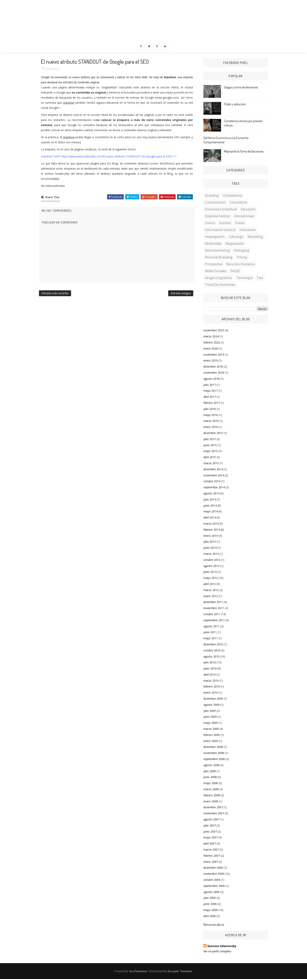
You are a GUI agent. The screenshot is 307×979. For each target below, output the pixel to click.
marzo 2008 (211, 789)
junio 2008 (210, 777)
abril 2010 (209, 674)
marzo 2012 (211, 590)
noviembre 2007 (213, 813)
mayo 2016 (210, 415)
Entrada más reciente (55, 293)
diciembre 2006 (213, 867)
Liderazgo (236, 236)
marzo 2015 (211, 463)
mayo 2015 (210, 451)
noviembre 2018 (213, 372)
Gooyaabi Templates (180, 971)
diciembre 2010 (213, 644)
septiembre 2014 (214, 487)
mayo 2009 (210, 723)
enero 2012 (210, 596)
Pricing (242, 257)
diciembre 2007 (213, 807)
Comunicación (215, 202)
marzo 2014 (211, 523)
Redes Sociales (215, 271)
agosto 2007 (211, 819)
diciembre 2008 (213, 747)
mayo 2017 (210, 390)
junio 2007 (210, 831)
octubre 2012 (211, 560)
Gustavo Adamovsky (221, 946)
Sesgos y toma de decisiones (241, 87)
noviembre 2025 (213, 330)
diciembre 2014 (213, 469)
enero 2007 (210, 862)
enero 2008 (210, 801)
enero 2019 (210, 360)
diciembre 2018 (213, 366)
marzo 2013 (211, 554)
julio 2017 (209, 385)
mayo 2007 (210, 837)
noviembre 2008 (213, 753)
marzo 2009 (211, 729)
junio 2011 (210, 632)
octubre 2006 (211, 880)
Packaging (241, 250)
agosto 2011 (211, 626)
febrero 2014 (211, 529)
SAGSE (235, 271)
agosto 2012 (211, 566)
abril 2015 (209, 457)
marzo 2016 (211, 421)
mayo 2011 (210, 638)
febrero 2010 (211, 686)
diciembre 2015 (213, 433)
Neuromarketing (217, 250)
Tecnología (244, 278)
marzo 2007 (211, 849)
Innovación (247, 230)
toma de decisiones (220, 284)
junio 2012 (210, 572)
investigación (215, 236)
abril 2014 (209, 517)
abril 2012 (209, 584)
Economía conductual (221, 209)
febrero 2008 (211, 795)
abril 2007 (209, 843)
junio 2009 (210, 716)
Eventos (225, 223)
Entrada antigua (181, 293)
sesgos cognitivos (218, 278)
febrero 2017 (211, 403)
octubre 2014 (211, 481)
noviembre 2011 (213, 608)
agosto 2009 (211, 705)
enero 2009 (210, 741)
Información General (220, 230)
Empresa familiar (217, 216)
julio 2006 (209, 898)
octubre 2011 (211, 614)
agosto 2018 (211, 379)
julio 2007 (209, 825)
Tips (260, 278)
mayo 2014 (210, 511)
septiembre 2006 (214, 886)
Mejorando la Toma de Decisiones (244, 151)
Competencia (232, 195)
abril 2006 (209, 916)
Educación (248, 209)
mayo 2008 (210, 783)
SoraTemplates (138, 971)
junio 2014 (210, 505)
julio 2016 (209, 409)
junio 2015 (210, 445)
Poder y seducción (235, 104)
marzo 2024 (211, 336)
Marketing (255, 236)
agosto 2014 (211, 493)
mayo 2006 (210, 910)
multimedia (213, 243)
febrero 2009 (211, 735)
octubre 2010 (211, 650)
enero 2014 (210, 536)
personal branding (219, 257)
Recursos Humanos (240, 264)
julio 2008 (209, 771)
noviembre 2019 (213, 354)
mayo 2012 (210, 578)
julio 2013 (209, 541)
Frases (240, 223)
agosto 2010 (211, 656)
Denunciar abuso (213, 924)
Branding (212, 195)
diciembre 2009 (213, 698)
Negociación (235, 243)
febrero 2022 (211, 342)
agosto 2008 (211, 765)
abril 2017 (209, 397)
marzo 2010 (211, 680)
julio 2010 (209, 662)
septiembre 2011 (214, 620)
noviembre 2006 (213, 873)
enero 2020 (210, 348)
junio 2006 (210, 904)
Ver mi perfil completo (217, 951)
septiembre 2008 (214, 759)
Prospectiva (213, 264)
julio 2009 (209, 711)
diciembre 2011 (213, 602)
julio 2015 (209, 439)
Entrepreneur (244, 216)
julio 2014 (209, 499)
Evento (210, 223)
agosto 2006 (211, 892)
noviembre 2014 (213, 475)
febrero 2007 (211, 855)
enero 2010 (210, 692)
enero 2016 (210, 427)
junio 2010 (210, 668)
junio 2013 (210, 547)
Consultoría (238, 202)
